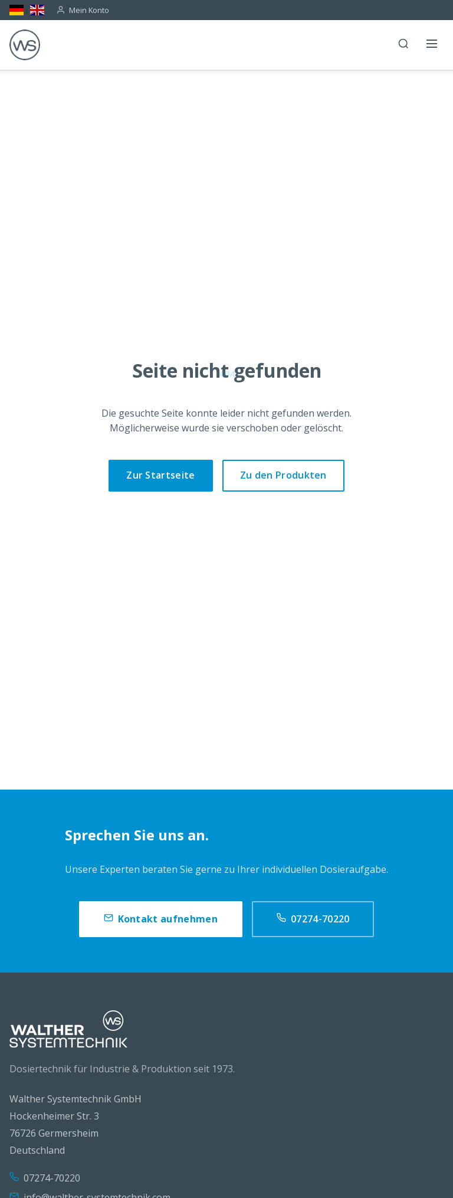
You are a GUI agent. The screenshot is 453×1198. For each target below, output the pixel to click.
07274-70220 (313, 919)
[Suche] (403, 45)
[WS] (24, 45)
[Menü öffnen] (432, 45)
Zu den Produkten (283, 475)
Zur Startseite (160, 475)
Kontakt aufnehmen (161, 919)
